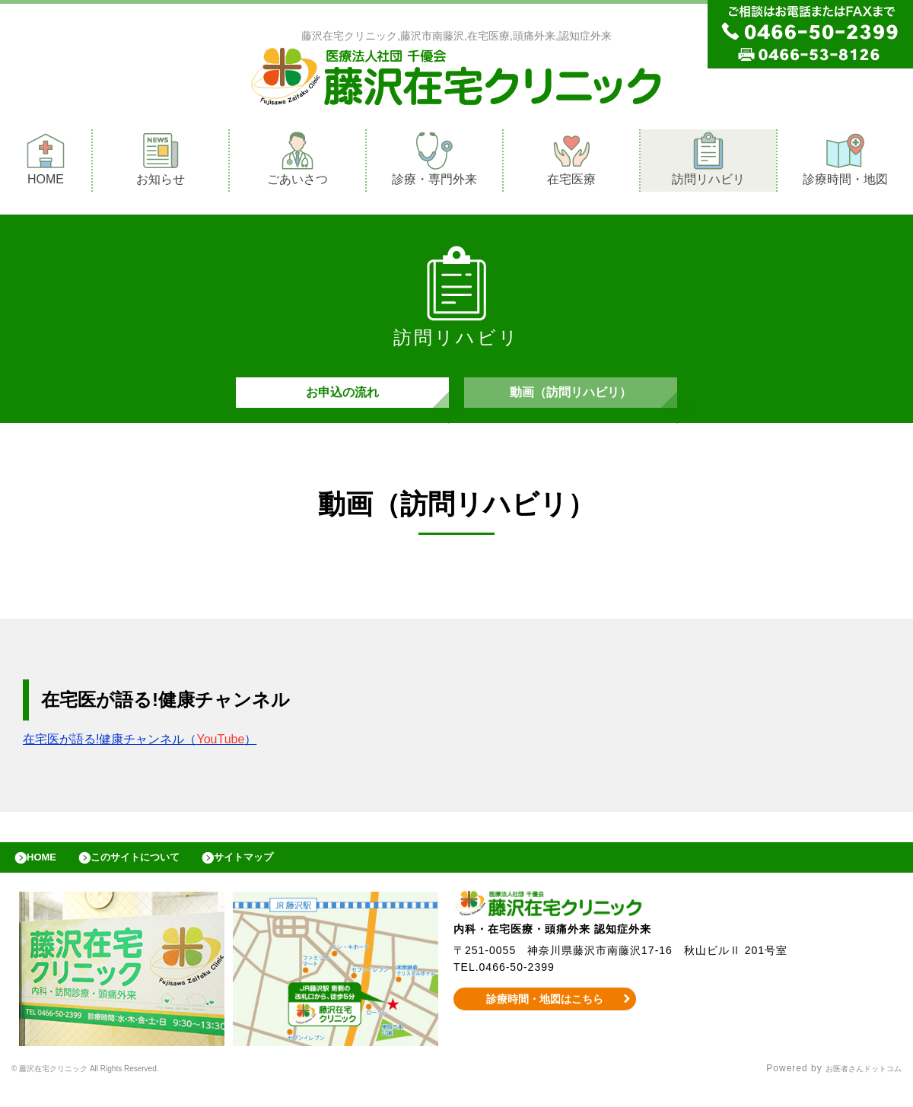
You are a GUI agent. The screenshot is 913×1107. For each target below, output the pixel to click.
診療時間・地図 (845, 162)
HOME (46, 162)
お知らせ (160, 162)
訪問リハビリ (708, 162)
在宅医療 (571, 162)
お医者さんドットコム (852, 1088)
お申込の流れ (342, 399)
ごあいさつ (297, 162)
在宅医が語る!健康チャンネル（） (139, 750)
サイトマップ (278, 873)
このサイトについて (154, 873)
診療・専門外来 (434, 162)
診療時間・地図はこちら (545, 1018)
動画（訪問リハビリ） (570, 399)
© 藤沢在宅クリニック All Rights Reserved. (111, 1088)
